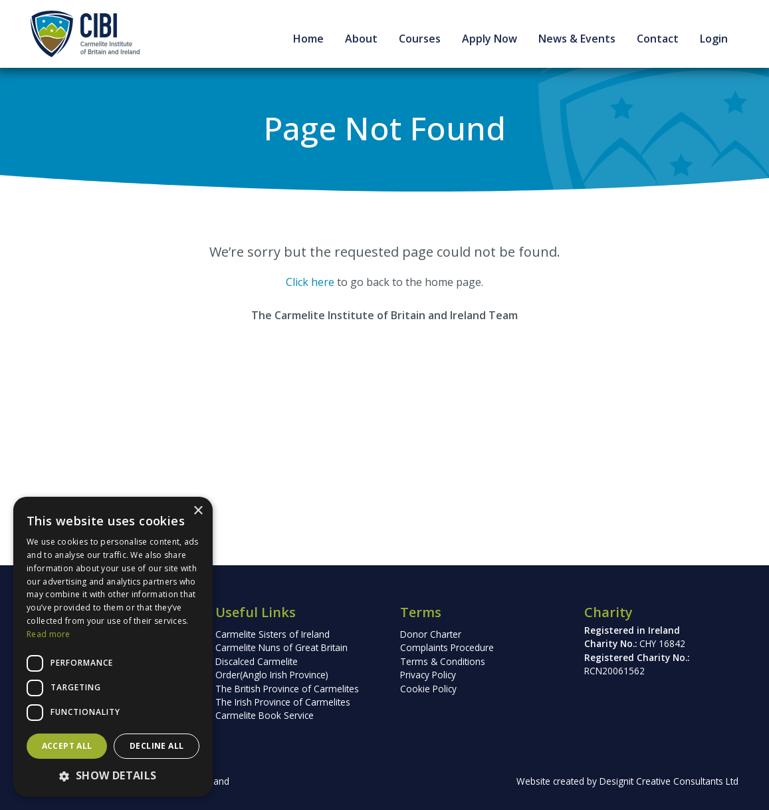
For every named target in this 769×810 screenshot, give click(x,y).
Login (714, 38)
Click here (310, 282)
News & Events (576, 38)
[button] (113, 775)
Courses (420, 38)
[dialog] (113, 647)
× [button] (198, 511)
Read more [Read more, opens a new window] (48, 634)
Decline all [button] (156, 745)
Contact (658, 38)
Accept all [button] (67, 745)
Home (308, 38)
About (361, 38)
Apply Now (489, 38)
